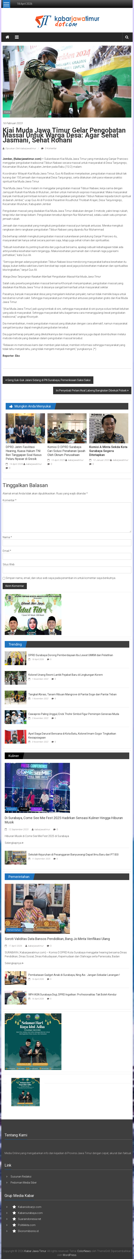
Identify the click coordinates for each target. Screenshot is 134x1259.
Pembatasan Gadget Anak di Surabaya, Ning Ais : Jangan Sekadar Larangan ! (74, 974)
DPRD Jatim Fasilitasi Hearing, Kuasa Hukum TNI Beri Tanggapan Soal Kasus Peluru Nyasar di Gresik (24, 452)
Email (7, 550)
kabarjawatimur (34, 464)
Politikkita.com (27, 1225)
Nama (7, 537)
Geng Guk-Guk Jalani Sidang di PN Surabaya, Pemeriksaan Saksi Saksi (49, 380)
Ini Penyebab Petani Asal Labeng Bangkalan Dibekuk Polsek (91, 390)
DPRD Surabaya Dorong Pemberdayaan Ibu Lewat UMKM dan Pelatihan (70, 655)
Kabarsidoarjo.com (29, 1206)
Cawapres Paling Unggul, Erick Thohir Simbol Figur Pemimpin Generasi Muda (73, 714)
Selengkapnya (14, 842)
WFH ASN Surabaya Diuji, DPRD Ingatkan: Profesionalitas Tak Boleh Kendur (72, 994)
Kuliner (24, 809)
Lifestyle (36, 809)
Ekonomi (11, 809)
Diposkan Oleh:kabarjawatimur (20, 148)
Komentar (9, 500)
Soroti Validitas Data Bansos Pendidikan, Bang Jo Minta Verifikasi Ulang (57, 939)
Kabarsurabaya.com (30, 1212)
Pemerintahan (14, 930)
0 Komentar (49, 148)
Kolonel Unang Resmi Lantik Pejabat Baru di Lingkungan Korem (65, 674)
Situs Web (9, 564)
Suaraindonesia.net (29, 1219)
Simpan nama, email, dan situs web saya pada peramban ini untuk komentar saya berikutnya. (61, 578)
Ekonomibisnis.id (28, 1231)
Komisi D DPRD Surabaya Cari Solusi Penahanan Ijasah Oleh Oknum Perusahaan (66, 451)
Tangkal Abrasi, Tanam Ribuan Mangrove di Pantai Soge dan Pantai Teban (72, 694)
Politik (7, 112)
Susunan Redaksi (21, 1176)
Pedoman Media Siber (24, 1182)
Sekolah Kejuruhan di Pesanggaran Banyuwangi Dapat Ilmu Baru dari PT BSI (73, 854)
